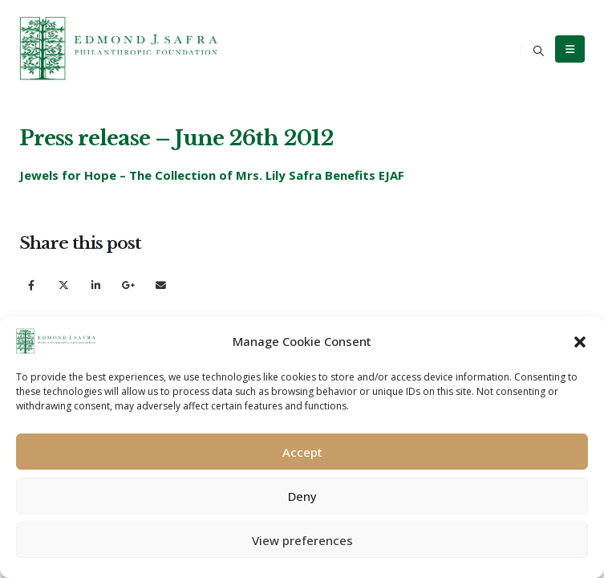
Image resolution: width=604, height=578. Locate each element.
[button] (580, 341)
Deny (302, 496)
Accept (302, 452)
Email (160, 284)
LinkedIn (95, 284)
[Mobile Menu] (570, 49)
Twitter (63, 284)
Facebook (31, 284)
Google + (128, 284)
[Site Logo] (119, 48)
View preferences (302, 540)
